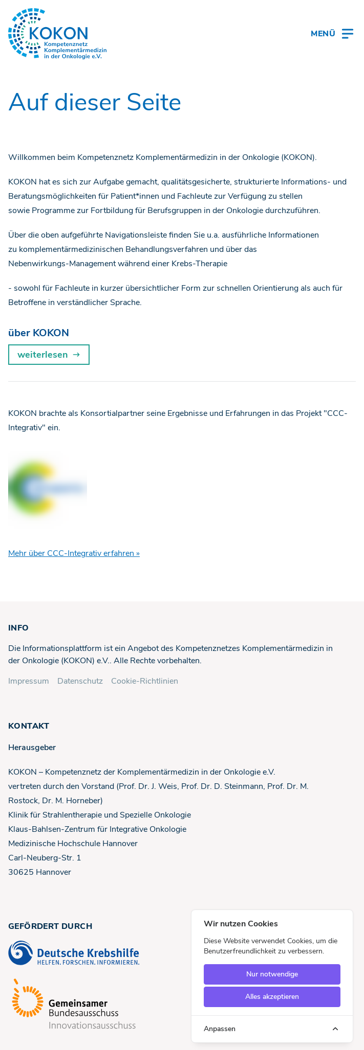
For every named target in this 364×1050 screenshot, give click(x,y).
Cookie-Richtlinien (144, 681)
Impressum (28, 681)
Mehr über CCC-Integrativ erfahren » (74, 553)
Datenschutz (80, 681)
